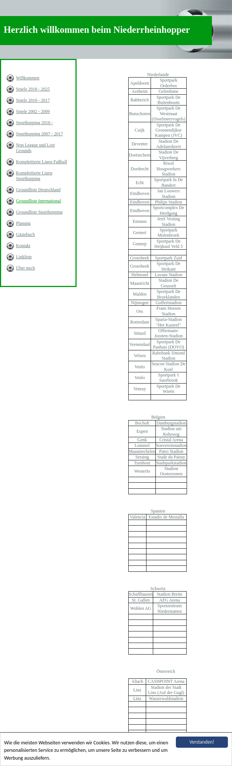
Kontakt (23, 245)
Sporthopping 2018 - (34, 122)
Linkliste (24, 256)
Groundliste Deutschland (38, 189)
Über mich (25, 268)
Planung (23, 223)
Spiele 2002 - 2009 (33, 111)
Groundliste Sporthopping (39, 212)
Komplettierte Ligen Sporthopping (34, 175)
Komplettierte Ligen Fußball (41, 161)
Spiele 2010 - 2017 (33, 100)
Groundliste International (38, 201)
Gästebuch (25, 234)
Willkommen (27, 78)
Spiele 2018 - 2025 (33, 89)
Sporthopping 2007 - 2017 (39, 133)
